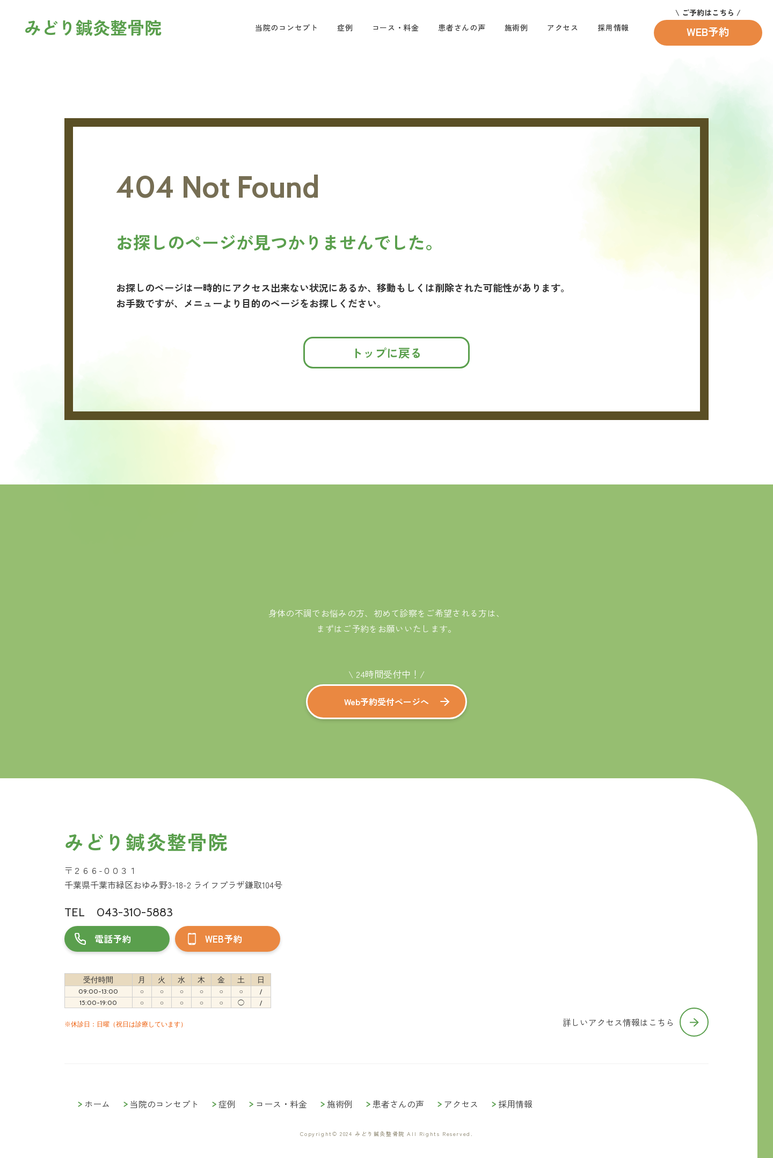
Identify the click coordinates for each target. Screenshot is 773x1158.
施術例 (516, 27)
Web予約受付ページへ (386, 701)
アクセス (563, 27)
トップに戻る (386, 352)
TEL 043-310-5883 (118, 912)
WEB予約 (708, 31)
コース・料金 (395, 27)
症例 (345, 27)
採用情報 (613, 27)
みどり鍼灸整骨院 (146, 841)
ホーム (97, 1103)
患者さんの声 (461, 27)
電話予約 (112, 938)
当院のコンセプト (286, 27)
